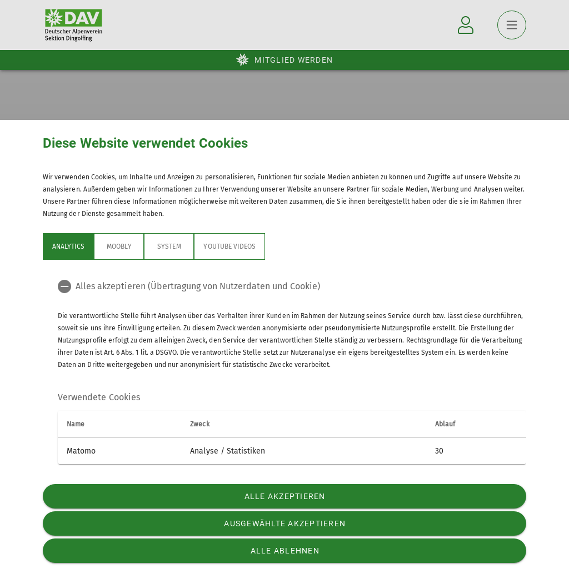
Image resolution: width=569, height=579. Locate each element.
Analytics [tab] (68, 246)
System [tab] (169, 246)
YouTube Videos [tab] (229, 246)
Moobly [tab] (119, 246)
